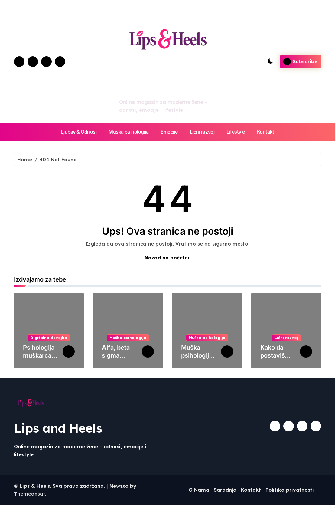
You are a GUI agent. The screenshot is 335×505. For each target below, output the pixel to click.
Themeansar (29, 494)
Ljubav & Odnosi (79, 132)
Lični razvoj (202, 132)
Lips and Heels (58, 428)
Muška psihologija (128, 132)
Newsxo (118, 486)
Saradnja (225, 490)
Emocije (169, 132)
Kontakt (265, 132)
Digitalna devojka (48, 337)
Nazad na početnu (168, 258)
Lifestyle (235, 132)
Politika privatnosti (289, 490)
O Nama (199, 490)
